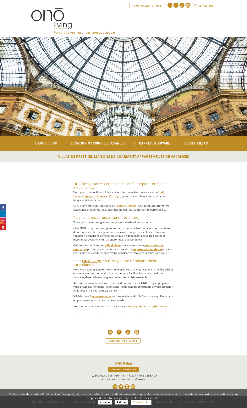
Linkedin (170, 5)
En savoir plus (141, 402)
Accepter (105, 402)
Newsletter (205, 5)
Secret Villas (196, 143)
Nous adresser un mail (147, 5)
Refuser (121, 402)
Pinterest (181, 5)
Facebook (175, 5)
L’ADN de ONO (46, 143)
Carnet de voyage (154, 143)
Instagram (187, 5)
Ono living (73, 21)
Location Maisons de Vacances (98, 143)
